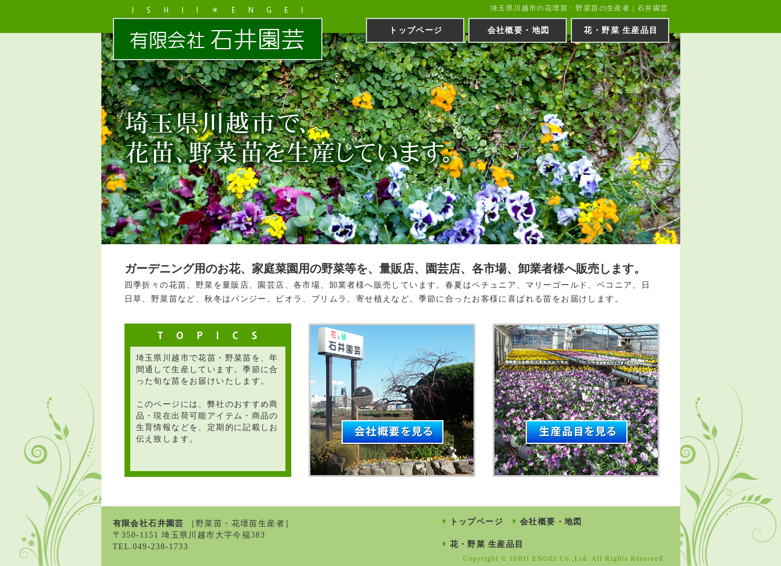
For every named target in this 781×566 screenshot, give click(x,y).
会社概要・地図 (518, 30)
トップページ (415, 30)
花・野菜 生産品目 (621, 30)
